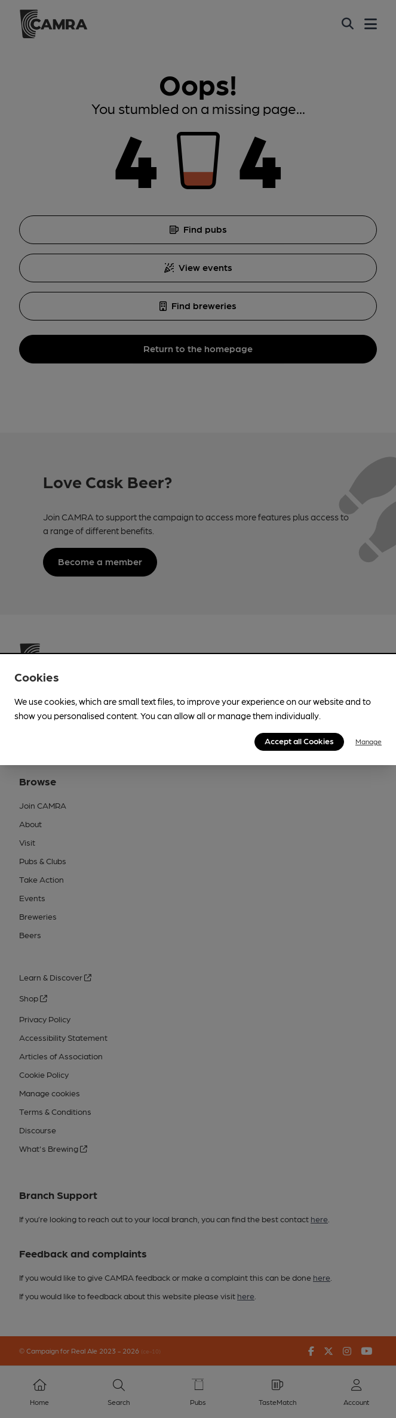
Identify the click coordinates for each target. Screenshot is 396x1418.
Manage (368, 741)
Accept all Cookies (299, 740)
